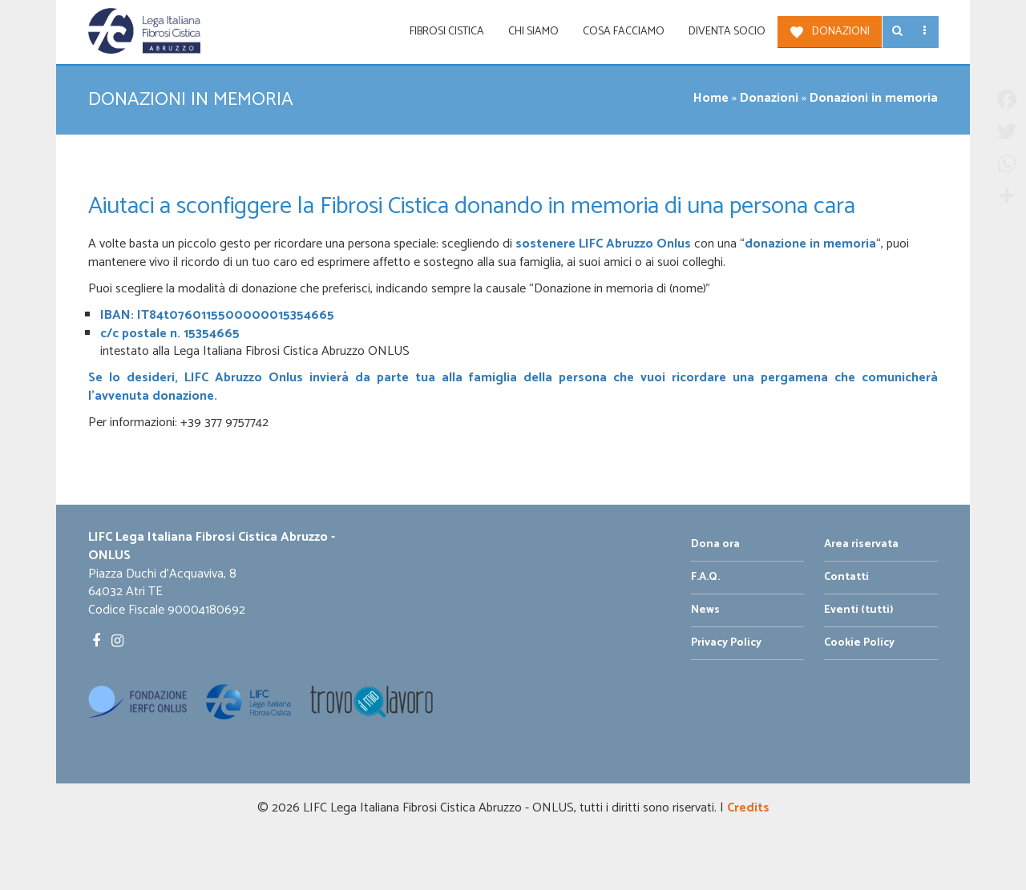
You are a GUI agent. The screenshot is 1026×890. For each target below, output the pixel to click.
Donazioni (841, 31)
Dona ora (715, 544)
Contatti (846, 577)
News (705, 610)
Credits (748, 808)
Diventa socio (727, 31)
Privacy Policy (726, 643)
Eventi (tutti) (859, 610)
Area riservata (861, 544)
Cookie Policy (859, 643)
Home (711, 98)
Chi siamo (533, 31)
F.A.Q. (705, 577)
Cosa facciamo (623, 31)
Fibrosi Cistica (447, 31)
